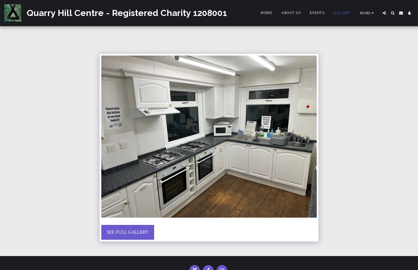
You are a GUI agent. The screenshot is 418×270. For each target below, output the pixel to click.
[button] (384, 13)
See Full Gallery (128, 232)
